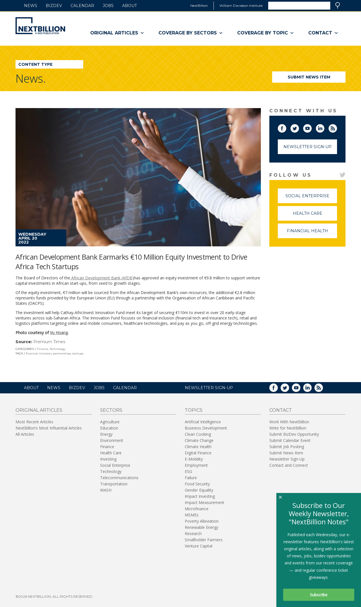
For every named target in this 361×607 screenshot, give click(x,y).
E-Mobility (194, 459)
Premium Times (49, 341)
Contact (323, 33)
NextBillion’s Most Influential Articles (49, 428)
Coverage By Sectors (191, 33)
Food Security (197, 484)
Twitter (298, 127)
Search (337, 5)
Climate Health (198, 446)
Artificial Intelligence (203, 421)
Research (193, 533)
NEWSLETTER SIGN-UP (209, 387)
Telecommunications (119, 477)
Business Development (206, 428)
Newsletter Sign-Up (307, 146)
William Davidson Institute (241, 5)
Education (109, 428)
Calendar (82, 5)
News (30, 5)
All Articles (25, 434)
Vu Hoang (59, 332)
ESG (188, 471)
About (129, 5)
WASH (105, 490)
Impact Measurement (204, 502)
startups (77, 353)
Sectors (111, 410)
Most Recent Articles (34, 421)
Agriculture (110, 421)
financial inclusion (39, 353)
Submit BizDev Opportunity (294, 434)
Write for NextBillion (287, 428)
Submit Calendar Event (290, 440)
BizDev (54, 5)
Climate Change (199, 440)
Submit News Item (309, 77)
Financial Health (312, 233)
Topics (193, 410)
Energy (106, 434)
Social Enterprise (311, 198)
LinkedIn (311, 389)
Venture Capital (198, 546)
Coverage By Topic (265, 33)
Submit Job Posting (286, 446)
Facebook (277, 389)
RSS (336, 127)
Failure (191, 477)
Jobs (108, 5)
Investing (108, 459)
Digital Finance (198, 452)
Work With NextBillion (289, 421)
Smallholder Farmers (204, 539)
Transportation (113, 484)
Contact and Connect (288, 465)
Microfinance (196, 508)
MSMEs (192, 515)
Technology (57, 349)
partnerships (62, 353)
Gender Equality (199, 490)
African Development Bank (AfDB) (102, 278)
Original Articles (117, 33)
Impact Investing (200, 496)
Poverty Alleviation (202, 521)
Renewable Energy (201, 527)
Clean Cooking (198, 434)
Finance (42, 349)
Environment (111, 440)
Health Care (315, 216)
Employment (196, 465)
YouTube (311, 127)
